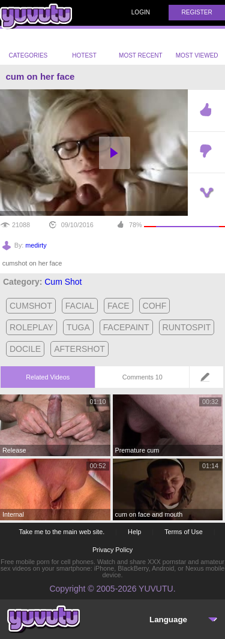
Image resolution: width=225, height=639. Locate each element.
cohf (155, 306)
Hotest (84, 47)
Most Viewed (197, 48)
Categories (27, 47)
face (118, 306)
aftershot (79, 349)
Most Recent (141, 47)
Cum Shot (63, 282)
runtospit (187, 327)
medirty (35, 245)
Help (134, 531)
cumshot (31, 306)
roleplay (31, 327)
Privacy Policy (112, 549)
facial (79, 306)
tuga (78, 327)
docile (25, 349)
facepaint (126, 327)
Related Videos (48, 377)
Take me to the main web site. (61, 531)
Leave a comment (208, 380)
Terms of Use (183, 531)
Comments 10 (142, 377)
